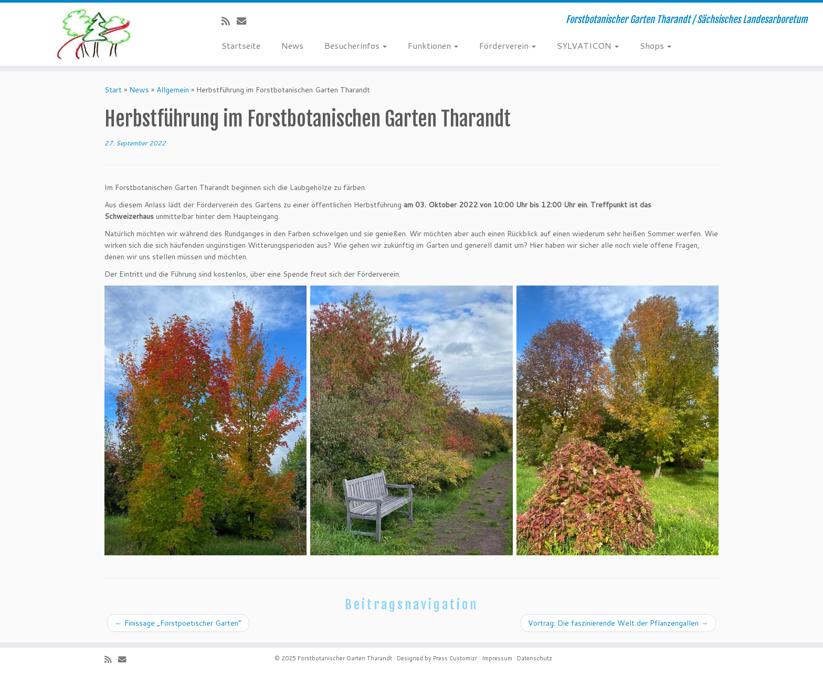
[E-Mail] (245, 21)
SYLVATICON (588, 45)
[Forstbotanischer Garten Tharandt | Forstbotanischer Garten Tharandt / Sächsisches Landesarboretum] (95, 34)
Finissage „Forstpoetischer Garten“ (178, 623)
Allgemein (172, 90)
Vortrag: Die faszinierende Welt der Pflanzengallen (618, 623)
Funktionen (433, 45)
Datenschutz (534, 658)
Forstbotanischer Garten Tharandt (345, 658)
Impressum (497, 658)
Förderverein (507, 45)
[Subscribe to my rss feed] (229, 21)
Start (113, 90)
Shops (655, 45)
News (292, 45)
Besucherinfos (355, 45)
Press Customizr (455, 658)
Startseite (240, 45)
